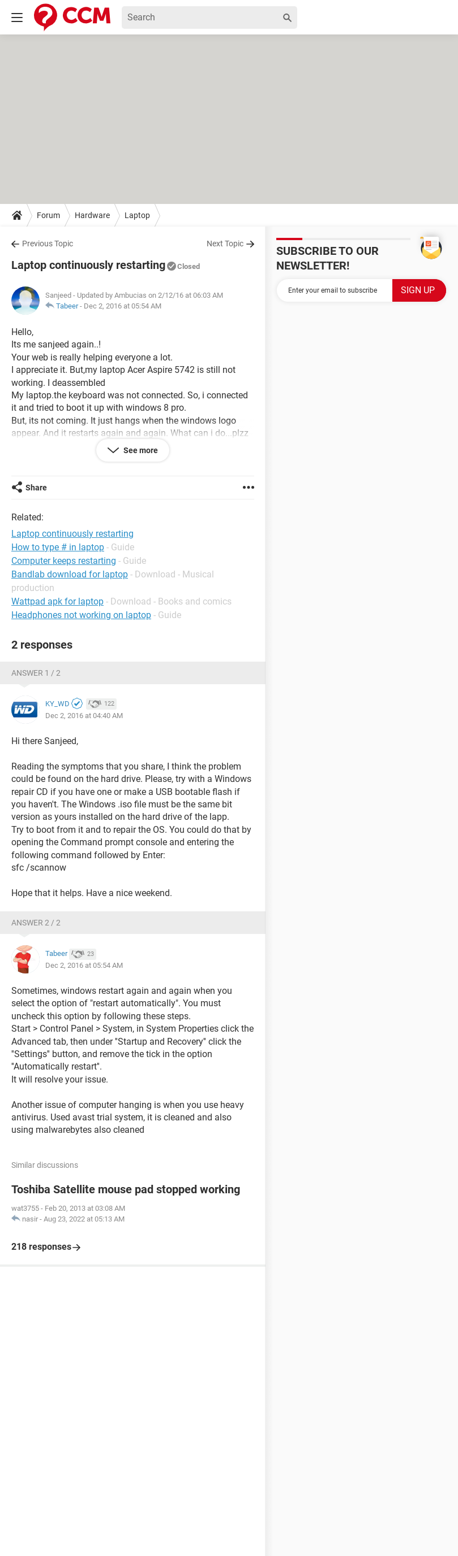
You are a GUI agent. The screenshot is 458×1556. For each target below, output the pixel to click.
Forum (48, 215)
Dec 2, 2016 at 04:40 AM (84, 715)
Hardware (92, 215)
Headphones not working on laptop (81, 615)
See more (140, 450)
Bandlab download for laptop (69, 574)
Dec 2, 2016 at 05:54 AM (122, 306)
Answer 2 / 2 (36, 922)
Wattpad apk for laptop (57, 601)
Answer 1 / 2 (36, 672)
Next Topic (225, 243)
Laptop (137, 215)
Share (36, 487)
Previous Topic (47, 243)
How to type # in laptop (57, 547)
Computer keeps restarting (63, 560)
